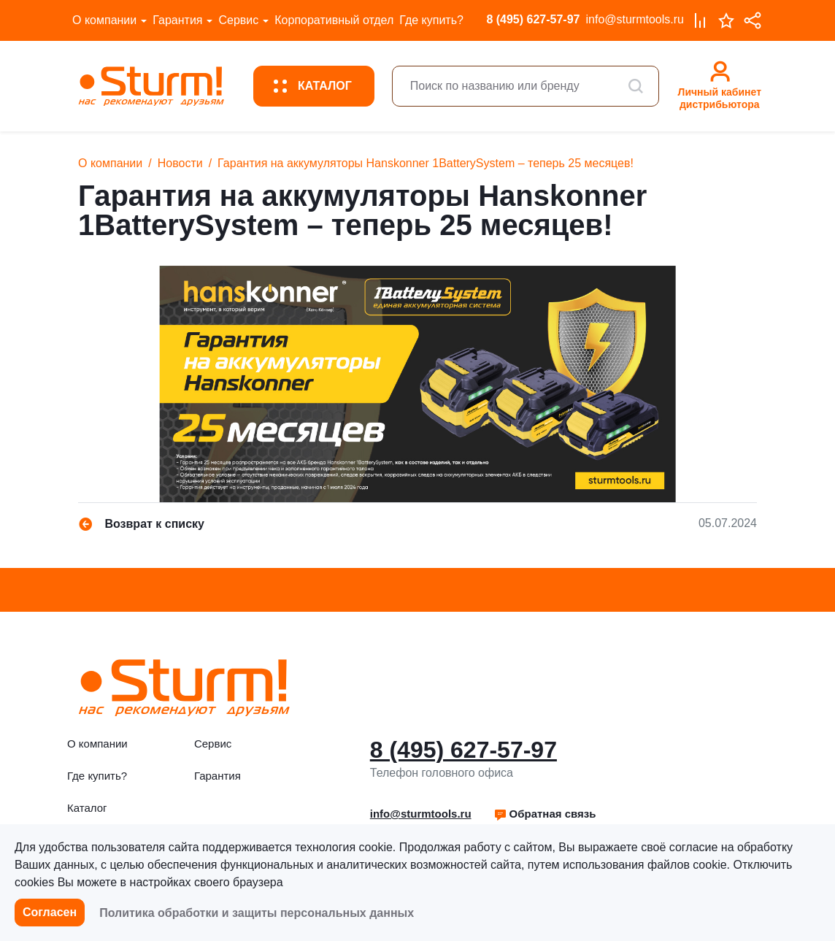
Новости (180, 163)
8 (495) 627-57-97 (533, 19)
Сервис (238, 20)
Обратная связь (544, 813)
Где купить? (431, 20)
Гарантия (177, 20)
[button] (544, 814)
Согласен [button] (50, 912)
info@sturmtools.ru (634, 19)
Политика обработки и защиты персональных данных (256, 913)
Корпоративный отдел (333, 20)
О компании (104, 20)
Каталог (87, 808)
